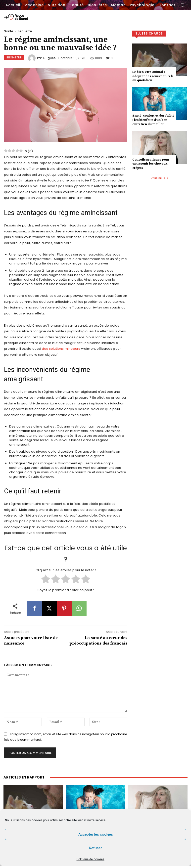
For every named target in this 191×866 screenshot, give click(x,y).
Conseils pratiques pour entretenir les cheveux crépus (150, 164)
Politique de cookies (90, 859)
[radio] (45, 579)
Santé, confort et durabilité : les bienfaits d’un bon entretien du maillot (153, 120)
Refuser (95, 848)
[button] (183, 5)
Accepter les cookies (95, 834)
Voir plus (160, 178)
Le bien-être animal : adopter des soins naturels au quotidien (152, 76)
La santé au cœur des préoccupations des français (98, 640)
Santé (8, 31)
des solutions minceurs (61, 348)
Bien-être (24, 31)
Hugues (49, 58)
